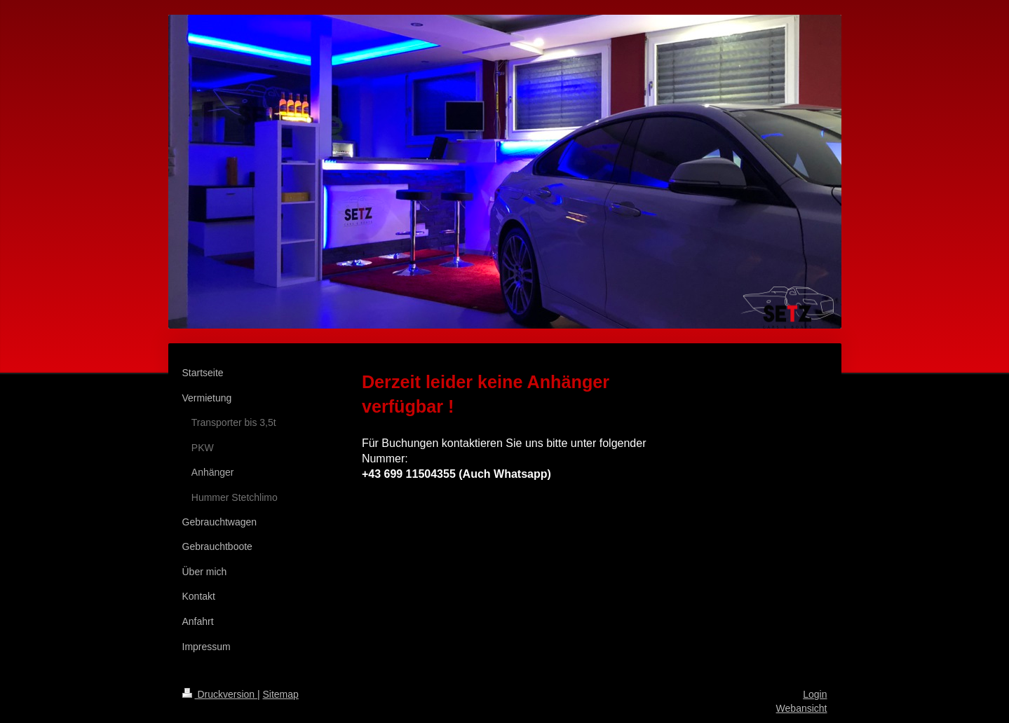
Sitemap (281, 694)
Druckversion (219, 694)
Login (815, 694)
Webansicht (801, 708)
